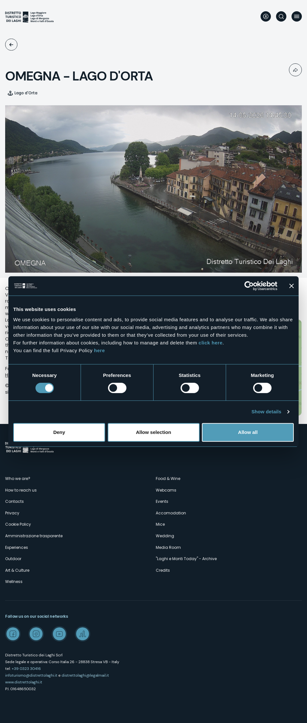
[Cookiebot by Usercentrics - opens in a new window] (249, 286)
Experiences (16, 547)
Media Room (168, 547)
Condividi (295, 69)
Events (162, 501)
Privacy (12, 513)
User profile (266, 16)
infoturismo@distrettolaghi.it (31, 675)
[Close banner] (291, 286)
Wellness (14, 581)
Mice (160, 524)
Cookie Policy (18, 524)
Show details (267, 411)
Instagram (36, 634)
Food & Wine (168, 478)
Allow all (248, 432)
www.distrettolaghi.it (23, 682)
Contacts (14, 501)
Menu (297, 16)
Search (281, 16)
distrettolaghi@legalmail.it (85, 675)
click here (211, 342)
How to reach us (21, 490)
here (99, 350)
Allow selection (153, 432)
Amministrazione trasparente (34, 536)
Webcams (11, 45)
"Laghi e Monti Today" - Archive (186, 558)
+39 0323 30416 (26, 668)
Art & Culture (17, 570)
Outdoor (13, 558)
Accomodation (171, 513)
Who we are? (17, 478)
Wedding (165, 536)
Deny (59, 432)
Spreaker (82, 634)
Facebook (13, 634)
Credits (163, 570)
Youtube (59, 634)
